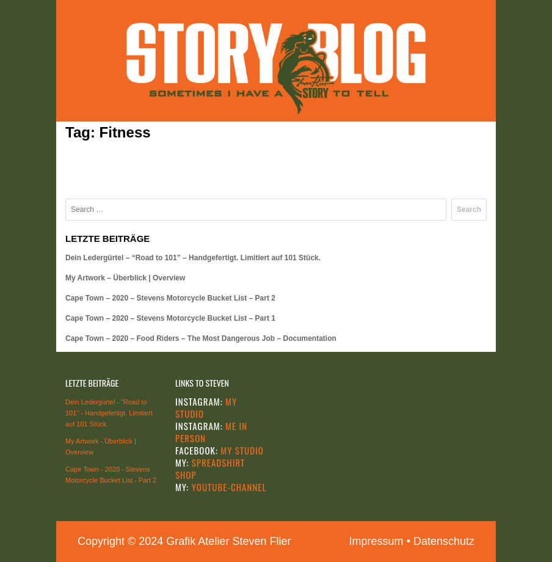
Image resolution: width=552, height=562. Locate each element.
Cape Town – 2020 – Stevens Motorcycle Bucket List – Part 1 (170, 318)
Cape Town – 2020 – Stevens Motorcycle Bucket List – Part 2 (170, 298)
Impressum (376, 541)
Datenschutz (443, 541)
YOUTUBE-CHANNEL (227, 487)
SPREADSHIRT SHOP (210, 468)
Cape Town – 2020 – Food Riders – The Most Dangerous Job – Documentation (200, 338)
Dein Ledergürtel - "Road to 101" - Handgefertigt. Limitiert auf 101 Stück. (109, 413)
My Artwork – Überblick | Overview (125, 278)
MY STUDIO (241, 450)
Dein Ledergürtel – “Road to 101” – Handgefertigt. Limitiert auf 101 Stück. (193, 258)
